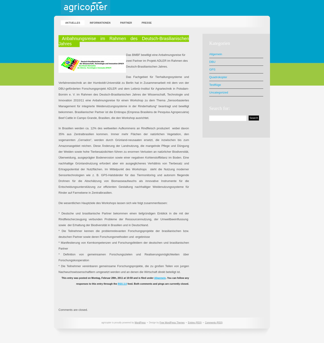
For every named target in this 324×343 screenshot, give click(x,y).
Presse (147, 22)
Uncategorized (218, 92)
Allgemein (160, 278)
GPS (212, 69)
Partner (126, 22)
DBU (212, 62)
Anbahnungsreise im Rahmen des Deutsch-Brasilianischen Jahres (123, 41)
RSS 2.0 (122, 283)
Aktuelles (72, 22)
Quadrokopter (218, 77)
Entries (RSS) (195, 322)
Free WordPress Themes (172, 322)
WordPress (140, 322)
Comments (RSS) (214, 322)
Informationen (100, 22)
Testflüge (215, 84)
